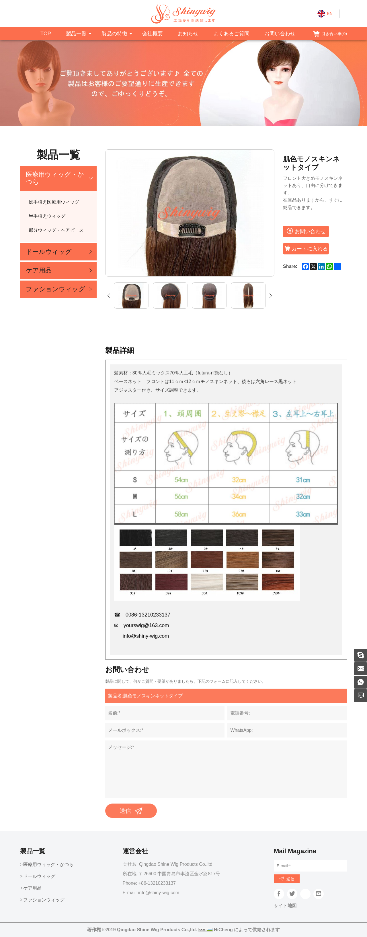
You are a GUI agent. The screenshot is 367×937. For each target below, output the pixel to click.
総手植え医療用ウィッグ (54, 202)
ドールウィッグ (49, 251)
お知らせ (188, 33)
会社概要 (152, 33)
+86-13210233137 (157, 883)
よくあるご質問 (231, 33)
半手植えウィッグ (47, 216)
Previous (108, 295)
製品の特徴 (114, 33)
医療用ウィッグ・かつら (55, 178)
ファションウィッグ (55, 289)
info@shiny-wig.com (158, 892)
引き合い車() (334, 33)
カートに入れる (310, 249)
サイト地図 (285, 905)
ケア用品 (39, 270)
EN (330, 13)
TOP (45, 33)
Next (270, 295)
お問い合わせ (279, 33)
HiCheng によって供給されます (247, 929)
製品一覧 (76, 33)
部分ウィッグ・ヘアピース (56, 230)
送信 (290, 879)
